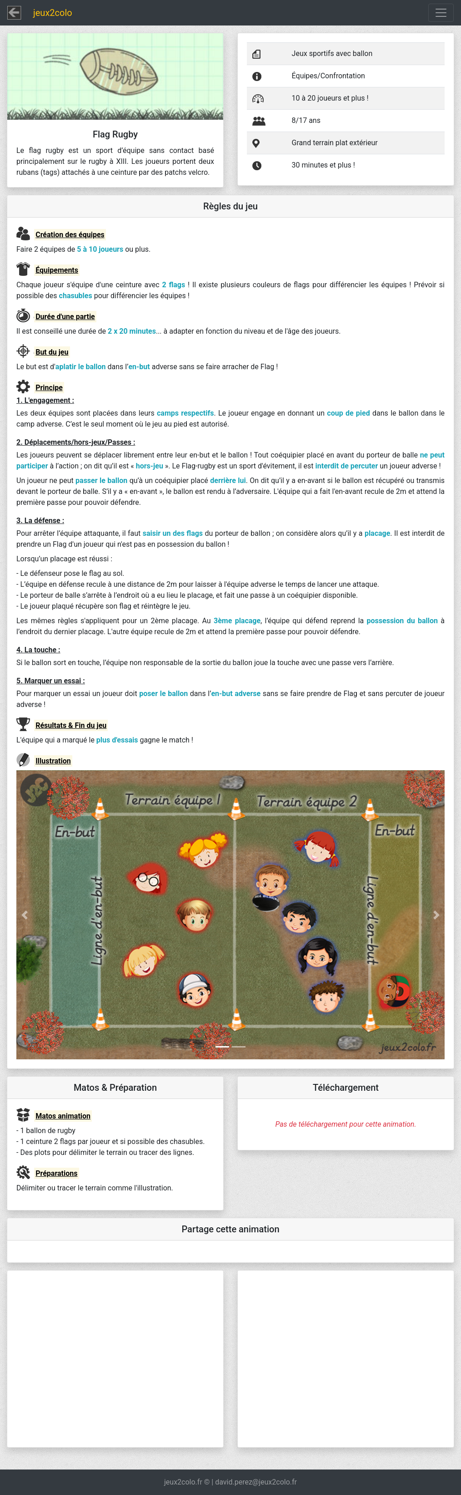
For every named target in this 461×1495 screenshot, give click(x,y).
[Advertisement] (115, 1359)
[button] (48, 914)
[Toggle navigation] (441, 13)
